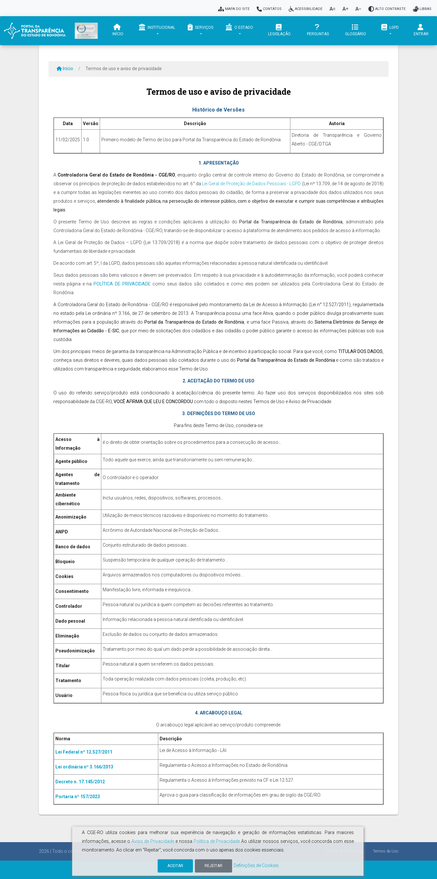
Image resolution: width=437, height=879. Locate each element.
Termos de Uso (385, 851)
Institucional (157, 27)
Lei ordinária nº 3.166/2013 (84, 766)
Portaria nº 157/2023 (77, 796)
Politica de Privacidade (217, 841)
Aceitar (175, 865)
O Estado (239, 27)
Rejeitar (213, 865)
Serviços (200, 27)
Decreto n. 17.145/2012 (80, 781)
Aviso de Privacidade (152, 841)
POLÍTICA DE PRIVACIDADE (122, 283)
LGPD (390, 27)
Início (117, 30)
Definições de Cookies (256, 865)
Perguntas (318, 30)
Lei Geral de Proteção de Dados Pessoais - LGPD (251, 183)
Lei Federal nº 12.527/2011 (83, 752)
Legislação (279, 30)
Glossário (355, 30)
